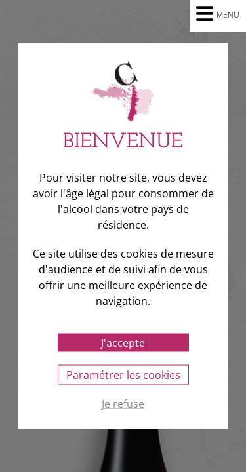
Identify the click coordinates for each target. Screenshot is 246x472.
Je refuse (123, 404)
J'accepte (123, 343)
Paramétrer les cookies (123, 375)
